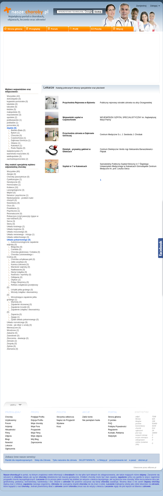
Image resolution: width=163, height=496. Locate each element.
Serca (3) (11, 221)
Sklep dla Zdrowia (42, 460)
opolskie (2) (12, 117)
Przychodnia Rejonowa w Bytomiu (79, 102)
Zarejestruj (141, 6)
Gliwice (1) (15, 143)
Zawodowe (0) (13, 335)
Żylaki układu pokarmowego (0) (25, 319)
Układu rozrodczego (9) (17, 322)
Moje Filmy (36, 433)
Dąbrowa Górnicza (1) (20, 140)
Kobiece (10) (12, 187)
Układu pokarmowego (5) (19, 240)
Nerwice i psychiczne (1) (17, 195)
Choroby (9, 417)
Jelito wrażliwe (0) (19, 262)
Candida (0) (16, 249)
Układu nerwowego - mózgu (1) (21, 234)
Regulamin (113, 430)
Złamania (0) (12, 349)
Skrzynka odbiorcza (65, 417)
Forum (53, 29)
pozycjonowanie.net (118, 460)
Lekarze (8, 445)
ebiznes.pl (142, 460)
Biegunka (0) (16, 247)
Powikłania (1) (13, 208)
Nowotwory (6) (13, 203)
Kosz (59, 426)
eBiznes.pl (152, 467)
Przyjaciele (36, 430)
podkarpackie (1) (14, 120)
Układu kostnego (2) (16, 226)
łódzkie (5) (11, 109)
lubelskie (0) (12, 104)
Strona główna (13, 29)
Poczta (96, 29)
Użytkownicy (10, 420)
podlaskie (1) (12, 123)
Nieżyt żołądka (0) (19, 272)
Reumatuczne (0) (14, 213)
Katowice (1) (16, 145)
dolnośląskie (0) (14, 99)
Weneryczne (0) (14, 328)
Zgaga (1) (15, 317)
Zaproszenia (36, 442)
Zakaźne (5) (12, 333)
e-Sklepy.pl (102, 460)
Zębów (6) (11, 346)
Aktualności (10, 430)
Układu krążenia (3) (15, 229)
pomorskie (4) (13, 125)
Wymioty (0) (16, 302)
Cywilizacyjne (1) (14, 179)
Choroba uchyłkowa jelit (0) (23, 259)
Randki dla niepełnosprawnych (18, 460)
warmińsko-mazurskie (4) (18, 154)
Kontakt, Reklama (116, 433)
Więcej (118, 29)
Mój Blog (35, 439)
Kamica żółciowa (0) (20, 264)
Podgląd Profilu (37, 417)
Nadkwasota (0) (18, 269)
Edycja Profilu (37, 420)
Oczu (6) (10, 205)
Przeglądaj (33, 29)
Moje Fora (35, 426)
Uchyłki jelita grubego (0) (22, 290)
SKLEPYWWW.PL (87, 460)
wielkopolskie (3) (14, 156)
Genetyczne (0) (13, 182)
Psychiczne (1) (13, 211)
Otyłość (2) (16, 280)
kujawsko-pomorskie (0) (17, 101)
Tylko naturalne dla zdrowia (65, 460)
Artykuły (8, 426)
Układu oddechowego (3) (18, 237)
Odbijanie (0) (16, 277)
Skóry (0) (11, 224)
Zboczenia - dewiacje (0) (18, 338)
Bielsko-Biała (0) (18, 130)
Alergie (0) (11, 174)
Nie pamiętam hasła (91, 420)
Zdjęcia (8, 436)
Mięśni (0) (11, 193)
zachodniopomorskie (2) (17, 159)
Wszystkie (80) (13, 171)
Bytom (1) (15, 133)
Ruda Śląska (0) (18, 148)
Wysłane (60, 423)
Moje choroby (37, 423)
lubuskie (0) (12, 107)
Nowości (9, 442)
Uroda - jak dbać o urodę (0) (19, 325)
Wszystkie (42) (13, 96)
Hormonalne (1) (14, 185)
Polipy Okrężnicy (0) (20, 282)
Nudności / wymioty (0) (21, 274)
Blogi (7, 439)
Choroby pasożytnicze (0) (18, 177)
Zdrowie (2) (12, 341)
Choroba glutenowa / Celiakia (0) (25, 252)
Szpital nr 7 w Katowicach (75, 166)
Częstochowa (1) (18, 138)
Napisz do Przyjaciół (66, 420)
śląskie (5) (11, 128)
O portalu (112, 420)
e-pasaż (132, 460)
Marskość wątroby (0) (20, 267)
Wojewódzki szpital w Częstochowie (73, 118)
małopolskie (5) (13, 112)
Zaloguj (153, 6)
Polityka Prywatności (117, 426)
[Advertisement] (81, 58)
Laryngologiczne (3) (15, 190)
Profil (73, 29)
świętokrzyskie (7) (15, 151)
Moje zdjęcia (36, 436)
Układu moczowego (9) (17, 232)
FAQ (110, 423)
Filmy (7, 433)
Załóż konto (87, 417)
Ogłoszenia (10, 449)
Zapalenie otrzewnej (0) (21, 304)
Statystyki (112, 436)
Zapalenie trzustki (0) (20, 307)
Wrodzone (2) (13, 330)
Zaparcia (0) (16, 314)
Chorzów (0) (16, 135)
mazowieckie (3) (14, 115)
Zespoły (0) (12, 343)
